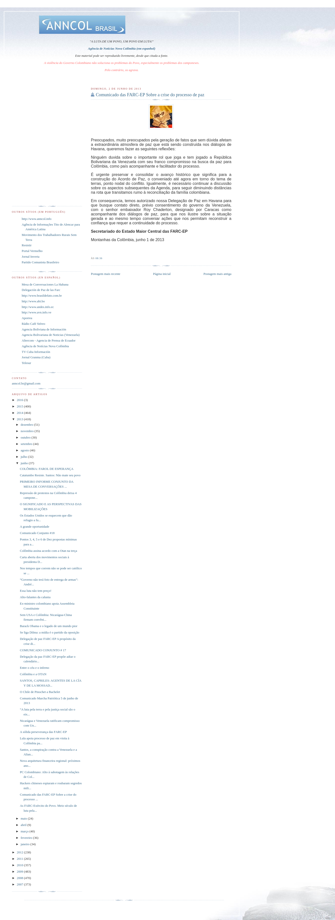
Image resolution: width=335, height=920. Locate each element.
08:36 (98, 258)
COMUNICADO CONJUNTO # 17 (43, 650)
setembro (27, 444)
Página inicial (162, 274)
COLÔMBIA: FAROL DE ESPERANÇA (46, 469)
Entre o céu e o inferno (34, 668)
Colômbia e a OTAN (33, 674)
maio (24, 818)
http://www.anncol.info (36, 219)
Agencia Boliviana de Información (44, 329)
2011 (20, 859)
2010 (20, 865)
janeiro (25, 844)
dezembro (27, 424)
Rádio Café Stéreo (33, 324)
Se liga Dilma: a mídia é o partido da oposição (49, 632)
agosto (25, 450)
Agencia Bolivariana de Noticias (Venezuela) (51, 335)
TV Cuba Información (36, 352)
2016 (20, 400)
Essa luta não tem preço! (35, 591)
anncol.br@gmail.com (26, 383)
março (25, 831)
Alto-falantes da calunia (35, 597)
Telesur (26, 363)
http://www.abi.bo (33, 301)
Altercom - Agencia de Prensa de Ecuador (48, 340)
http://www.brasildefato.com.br (42, 295)
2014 (20, 413)
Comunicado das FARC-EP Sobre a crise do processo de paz (150, 94)
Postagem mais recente (105, 274)
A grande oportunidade (34, 526)
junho (25, 463)
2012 (20, 852)
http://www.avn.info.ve (36, 312)
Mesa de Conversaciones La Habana (45, 284)
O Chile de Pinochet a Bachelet (40, 692)
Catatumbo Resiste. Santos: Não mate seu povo (50, 475)
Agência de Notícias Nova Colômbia (45, 346)
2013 (20, 419)
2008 (20, 878)
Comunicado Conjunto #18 (37, 533)
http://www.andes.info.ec (38, 307)
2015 (20, 406)
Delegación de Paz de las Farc (41, 290)
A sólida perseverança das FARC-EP (43, 732)
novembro (28, 431)
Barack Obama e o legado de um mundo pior (48, 626)
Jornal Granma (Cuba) (36, 357)
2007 (20, 884)
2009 (20, 871)
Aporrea (27, 318)
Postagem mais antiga (217, 274)
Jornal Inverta (30, 256)
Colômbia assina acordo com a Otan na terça (48, 551)
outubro (26, 437)
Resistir (27, 245)
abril (24, 825)
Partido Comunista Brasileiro (40, 262)
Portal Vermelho (32, 251)
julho (24, 457)
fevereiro (27, 838)
